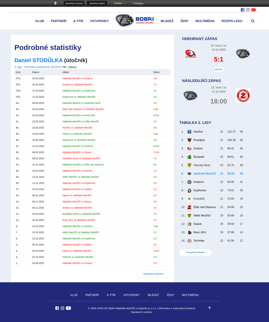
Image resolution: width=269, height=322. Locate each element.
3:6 (155, 201)
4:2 (155, 238)
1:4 (155, 170)
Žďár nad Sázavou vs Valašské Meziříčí (83, 109)
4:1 (155, 220)
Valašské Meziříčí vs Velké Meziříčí (80, 121)
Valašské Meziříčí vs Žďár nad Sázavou (83, 164)
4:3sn (156, 115)
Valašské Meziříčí (205, 173)
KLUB (40, 21)
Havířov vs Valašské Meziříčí (77, 127)
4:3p (155, 109)
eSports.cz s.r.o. (147, 308)
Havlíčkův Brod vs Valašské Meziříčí (81, 158)
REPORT (219, 69)
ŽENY (184, 21)
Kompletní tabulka (195, 252)
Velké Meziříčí (202, 215)
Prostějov (199, 140)
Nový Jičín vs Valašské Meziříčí (78, 220)
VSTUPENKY (99, 21)
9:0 (155, 164)
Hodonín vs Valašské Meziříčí (77, 257)
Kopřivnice (200, 190)
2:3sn (156, 152)
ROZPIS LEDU (231, 21)
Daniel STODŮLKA (38, 60)
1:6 (155, 78)
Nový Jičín (200, 232)
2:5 (155, 183)
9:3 (155, 103)
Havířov (198, 131)
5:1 (218, 59)
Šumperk (199, 156)
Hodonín (199, 182)
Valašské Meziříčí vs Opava (76, 152)
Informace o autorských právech (177, 308)
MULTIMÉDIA (205, 21)
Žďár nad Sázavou (205, 207)
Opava (198, 223)
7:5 (155, 158)
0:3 (155, 263)
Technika (199, 240)
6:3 (155, 195)
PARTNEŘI (59, 21)
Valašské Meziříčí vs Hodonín (77, 146)
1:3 (155, 189)
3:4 (155, 213)
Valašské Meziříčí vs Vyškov (77, 189)
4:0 (155, 127)
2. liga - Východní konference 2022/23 (37, 67)
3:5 (155, 96)
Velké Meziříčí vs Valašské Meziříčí (80, 177)
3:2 (155, 90)
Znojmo (198, 148)
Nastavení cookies (141, 312)
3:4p (155, 133)
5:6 (155, 140)
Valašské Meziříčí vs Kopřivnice (78, 90)
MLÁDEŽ (167, 21)
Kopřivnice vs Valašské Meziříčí (78, 96)
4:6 (155, 177)
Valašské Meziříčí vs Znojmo (77, 78)
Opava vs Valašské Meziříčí (76, 195)
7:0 (155, 84)
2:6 (155, 244)
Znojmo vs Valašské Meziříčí (77, 84)
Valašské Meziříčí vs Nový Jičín (78, 115)
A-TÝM (78, 21)
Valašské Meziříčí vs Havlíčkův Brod (81, 103)
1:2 (155, 232)
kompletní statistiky (153, 274)
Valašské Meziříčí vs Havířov (77, 170)
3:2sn (156, 250)
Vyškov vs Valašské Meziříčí (77, 133)
